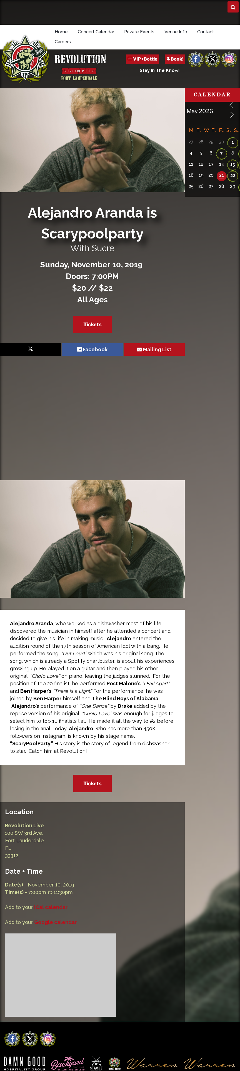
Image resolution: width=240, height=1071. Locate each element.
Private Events (139, 31)
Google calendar (55, 922)
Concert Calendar (96, 31)
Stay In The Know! (160, 70)
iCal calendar (51, 907)
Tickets (92, 324)
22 (232, 175)
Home (61, 31)
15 (232, 164)
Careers (63, 41)
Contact (205, 31)
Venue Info (175, 31)
